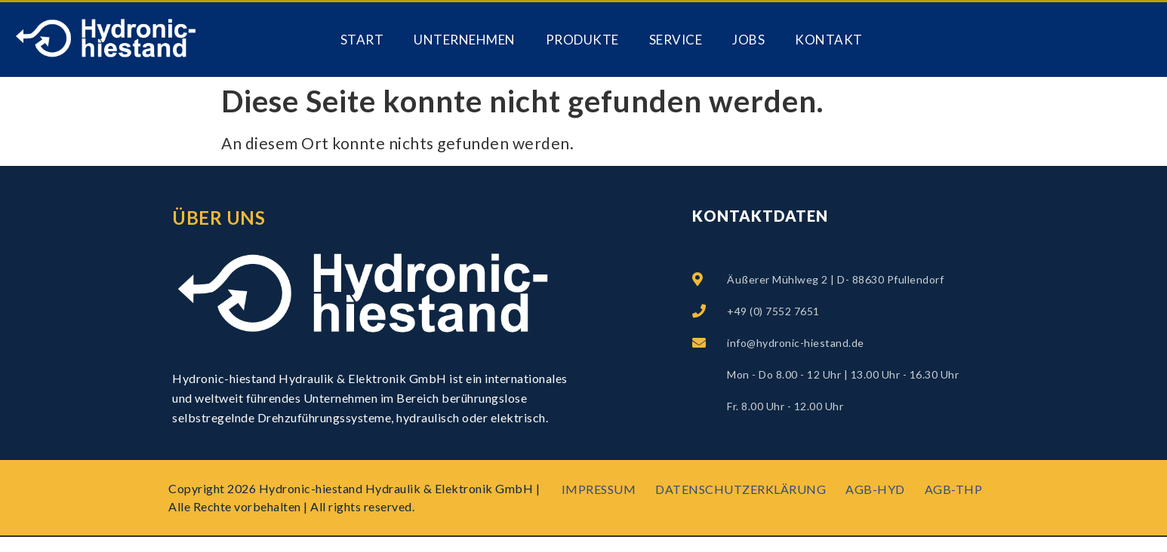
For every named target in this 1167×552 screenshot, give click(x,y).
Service (676, 40)
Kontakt (829, 40)
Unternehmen (465, 40)
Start (362, 40)
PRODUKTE (582, 40)
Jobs (748, 40)
